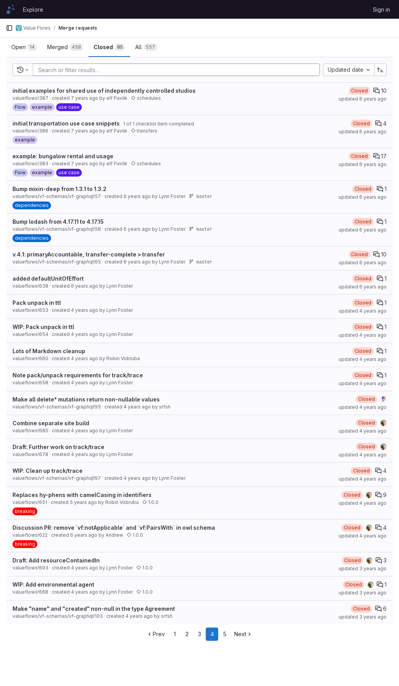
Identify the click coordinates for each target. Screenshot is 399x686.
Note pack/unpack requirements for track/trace (77, 375)
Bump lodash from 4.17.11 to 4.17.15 (58, 221)
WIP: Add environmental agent (53, 584)
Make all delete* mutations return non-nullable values (86, 399)
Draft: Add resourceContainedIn (56, 560)
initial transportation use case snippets (66, 123)
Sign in (381, 9)
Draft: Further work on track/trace (58, 447)
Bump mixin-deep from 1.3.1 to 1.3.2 (59, 189)
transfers (144, 131)
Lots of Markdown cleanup (48, 351)
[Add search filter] (179, 70)
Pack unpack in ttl (36, 302)
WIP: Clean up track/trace (47, 470)
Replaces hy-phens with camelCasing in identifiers (82, 495)
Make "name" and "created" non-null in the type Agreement (93, 608)
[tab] (24, 47)
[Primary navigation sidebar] (9, 28)
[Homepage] (10, 9)
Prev (156, 634)
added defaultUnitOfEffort (48, 278)
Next (243, 634)
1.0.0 (150, 502)
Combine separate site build (50, 423)
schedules (146, 98)
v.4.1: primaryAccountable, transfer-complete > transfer (88, 254)
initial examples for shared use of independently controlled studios (104, 90)
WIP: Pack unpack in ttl (43, 327)
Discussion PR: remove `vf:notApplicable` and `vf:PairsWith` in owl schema (113, 527)
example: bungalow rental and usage (62, 156)
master (200, 196)
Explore (33, 9)
